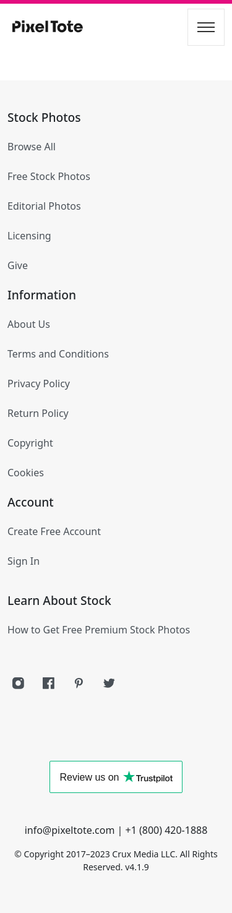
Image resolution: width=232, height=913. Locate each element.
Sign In (23, 561)
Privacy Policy (38, 383)
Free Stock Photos (48, 176)
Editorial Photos (44, 206)
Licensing (29, 235)
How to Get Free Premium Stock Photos (98, 630)
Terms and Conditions (58, 354)
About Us (28, 324)
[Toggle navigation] (206, 27)
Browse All (31, 146)
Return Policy (38, 413)
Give (17, 265)
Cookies (25, 472)
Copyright (30, 443)
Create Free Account (54, 531)
